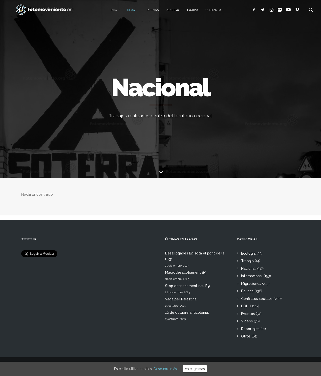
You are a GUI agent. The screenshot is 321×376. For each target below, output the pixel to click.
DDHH (246, 306)
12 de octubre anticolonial (187, 312)
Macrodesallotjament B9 (185, 272)
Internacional (252, 276)
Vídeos (247, 321)
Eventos (248, 314)
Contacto (218, 11)
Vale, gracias (195, 369)
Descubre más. (166, 369)
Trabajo (247, 261)
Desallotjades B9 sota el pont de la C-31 (194, 256)
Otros (246, 336)
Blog (138, 11)
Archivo (178, 11)
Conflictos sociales (257, 299)
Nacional (248, 269)
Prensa (158, 11)
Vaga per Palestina (180, 299)
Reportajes (250, 329)
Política (247, 291)
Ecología (248, 253)
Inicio (120, 11)
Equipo (198, 11)
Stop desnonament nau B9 (187, 286)
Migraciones (251, 284)
